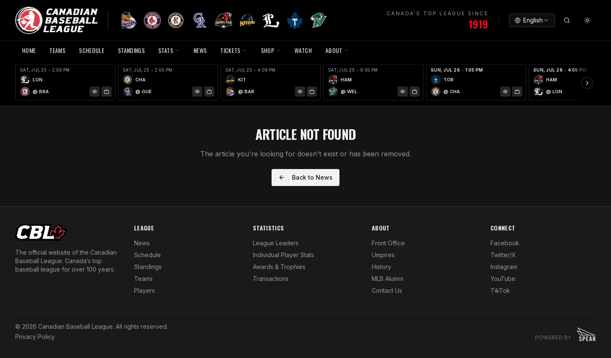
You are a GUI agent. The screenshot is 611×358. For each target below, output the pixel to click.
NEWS (200, 50)
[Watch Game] (106, 91)
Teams (143, 278)
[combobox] (532, 20)
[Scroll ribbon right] (587, 83)
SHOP (271, 50)
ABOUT (337, 50)
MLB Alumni (387, 278)
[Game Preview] (95, 91)
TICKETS (233, 50)
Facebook (504, 243)
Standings (131, 50)
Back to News (305, 177)
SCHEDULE (91, 50)
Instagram (503, 266)
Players (144, 290)
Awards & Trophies (279, 266)
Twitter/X (503, 254)
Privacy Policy (35, 336)
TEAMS (57, 50)
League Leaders (276, 243)
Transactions (271, 278)
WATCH (303, 50)
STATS (169, 50)
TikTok (500, 290)
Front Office (388, 243)
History (381, 266)
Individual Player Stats (283, 254)
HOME (29, 50)
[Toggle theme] (587, 20)
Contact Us (387, 290)
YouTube (503, 278)
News (142, 243)
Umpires (383, 254)
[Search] (566, 20)
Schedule (147, 254)
